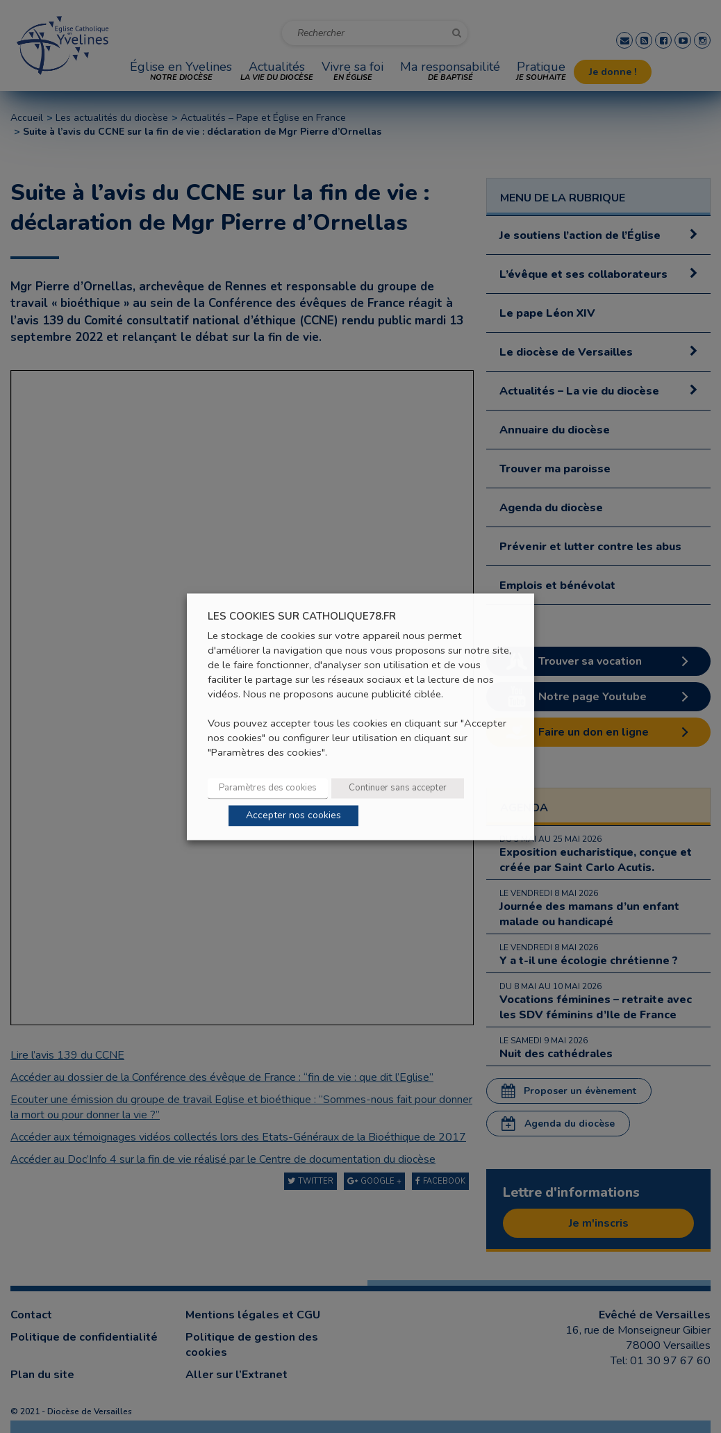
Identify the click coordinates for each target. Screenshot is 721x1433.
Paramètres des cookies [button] (268, 787)
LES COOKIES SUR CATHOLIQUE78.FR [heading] (302, 616)
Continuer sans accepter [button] (398, 787)
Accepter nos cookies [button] (293, 815)
